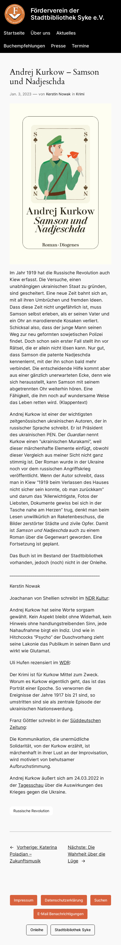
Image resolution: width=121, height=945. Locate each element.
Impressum (23, 900)
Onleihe (36, 929)
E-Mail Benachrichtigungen (60, 913)
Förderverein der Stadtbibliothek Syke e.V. (67, 14)
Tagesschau (30, 785)
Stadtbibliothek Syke (73, 929)
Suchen (100, 900)
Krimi (80, 94)
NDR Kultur (96, 598)
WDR (64, 662)
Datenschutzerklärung (64, 900)
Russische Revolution (31, 811)
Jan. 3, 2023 (20, 94)
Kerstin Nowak (58, 94)
